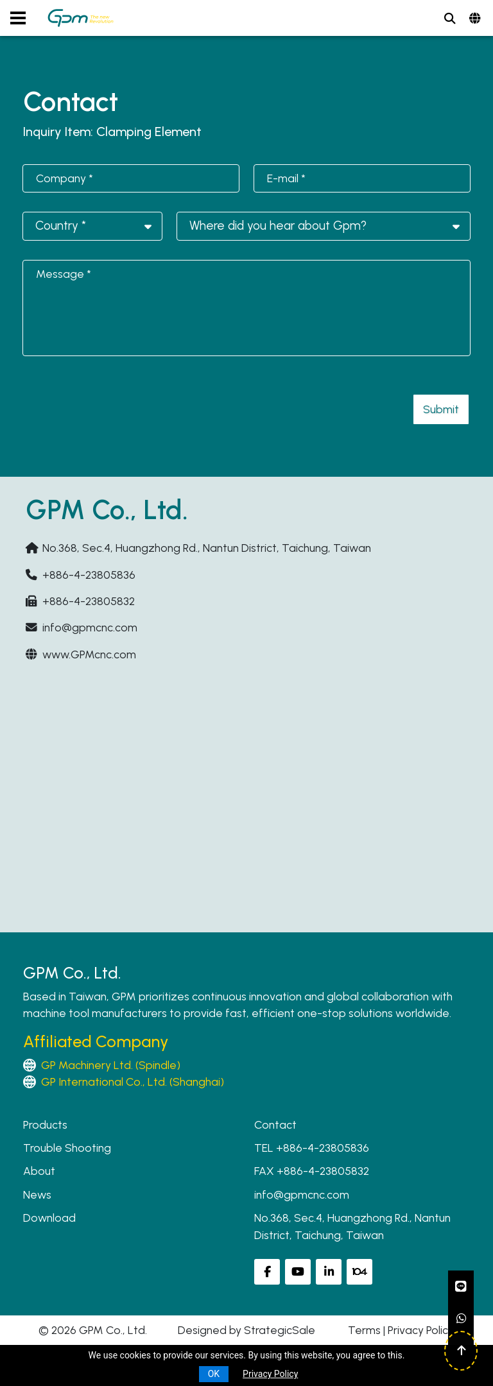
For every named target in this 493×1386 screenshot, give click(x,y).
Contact (275, 1124)
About (39, 1170)
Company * (64, 178)
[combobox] (92, 226)
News (37, 1194)
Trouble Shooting (67, 1147)
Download (49, 1217)
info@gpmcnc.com (89, 627)
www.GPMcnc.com (89, 654)
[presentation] (120, 400)
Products (45, 1124)
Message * (63, 273)
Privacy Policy (421, 1330)
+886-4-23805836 (88, 574)
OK (214, 1374)
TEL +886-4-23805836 (311, 1147)
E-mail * (286, 178)
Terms (364, 1330)
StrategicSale (279, 1330)
